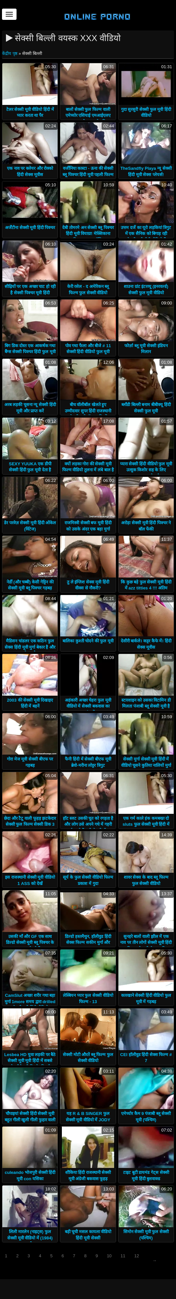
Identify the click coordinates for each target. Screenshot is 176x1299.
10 (109, 1255)
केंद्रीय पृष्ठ (10, 53)
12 (136, 1255)
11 (122, 1255)
